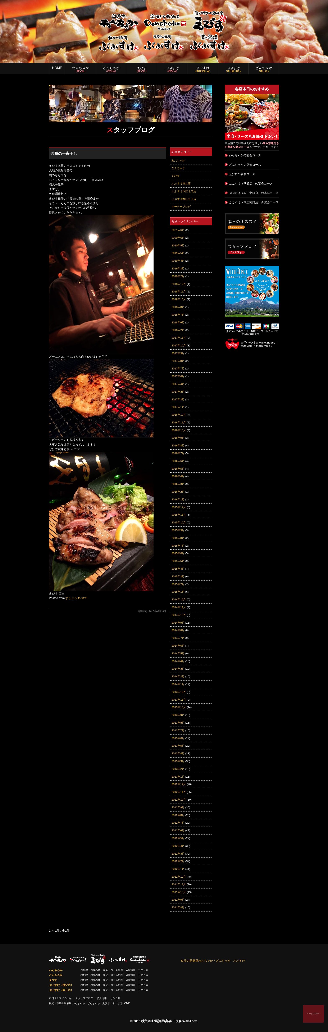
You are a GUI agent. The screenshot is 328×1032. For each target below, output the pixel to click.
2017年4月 (178, 384)
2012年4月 (178, 845)
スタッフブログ (84, 998)
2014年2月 (178, 676)
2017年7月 (178, 368)
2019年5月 (178, 253)
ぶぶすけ (172, 69)
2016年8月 (178, 445)
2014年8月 (178, 630)
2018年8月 (178, 307)
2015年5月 (178, 561)
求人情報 (102, 998)
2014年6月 (178, 645)
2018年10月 (179, 299)
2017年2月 (178, 399)
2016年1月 (178, 499)
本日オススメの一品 (60, 998)
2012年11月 (179, 792)
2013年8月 (178, 722)
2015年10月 (179, 522)
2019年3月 (178, 268)
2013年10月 (179, 707)
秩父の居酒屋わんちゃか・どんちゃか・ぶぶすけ (213, 960)
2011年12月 (179, 876)
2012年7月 (178, 822)
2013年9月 (178, 715)
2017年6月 (178, 376)
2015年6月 (178, 553)
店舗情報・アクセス (137, 970)
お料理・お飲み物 (90, 970)
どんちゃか (111, 69)
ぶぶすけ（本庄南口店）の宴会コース (254, 202)
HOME (57, 68)
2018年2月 (178, 330)
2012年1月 (178, 868)
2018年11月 (179, 291)
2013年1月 (178, 776)
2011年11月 (179, 884)
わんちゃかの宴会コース (245, 155)
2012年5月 (178, 838)
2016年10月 (179, 430)
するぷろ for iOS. (76, 598)
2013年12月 (179, 692)
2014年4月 (178, 661)
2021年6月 (178, 230)
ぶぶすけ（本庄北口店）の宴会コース (254, 193)
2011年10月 (179, 892)
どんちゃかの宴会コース (245, 164)
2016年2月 (178, 491)
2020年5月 (178, 245)
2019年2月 (178, 276)
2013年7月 (178, 730)
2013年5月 (178, 745)
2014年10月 (179, 615)
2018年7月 (178, 314)
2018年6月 (178, 322)
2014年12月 (179, 599)
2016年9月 (178, 437)
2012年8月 (178, 815)
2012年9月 (178, 807)
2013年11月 (179, 699)
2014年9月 (178, 622)
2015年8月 (178, 538)
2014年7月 (178, 638)
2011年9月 (178, 899)
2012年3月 (178, 853)
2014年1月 (178, 684)
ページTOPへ (313, 1013)
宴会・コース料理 (113, 970)
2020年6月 (178, 237)
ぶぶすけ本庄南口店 (184, 199)
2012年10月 (179, 799)
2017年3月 (178, 391)
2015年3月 (178, 576)
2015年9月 (178, 530)
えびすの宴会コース (242, 174)
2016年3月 (178, 484)
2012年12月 (179, 784)
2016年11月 (179, 422)
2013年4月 (178, 753)
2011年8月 (178, 907)
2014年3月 (178, 668)
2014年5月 (178, 653)
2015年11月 (179, 514)
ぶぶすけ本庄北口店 (184, 191)
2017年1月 (178, 407)
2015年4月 (178, 568)
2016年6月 (178, 461)
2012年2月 (178, 861)
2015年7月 (178, 545)
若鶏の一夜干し (64, 153)
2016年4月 (178, 476)
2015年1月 (178, 591)
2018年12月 (179, 284)
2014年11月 (179, 607)
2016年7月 (178, 453)
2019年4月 (178, 260)
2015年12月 (179, 507)
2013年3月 (178, 761)
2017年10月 (179, 345)
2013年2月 (178, 768)
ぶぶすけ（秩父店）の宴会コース (251, 183)
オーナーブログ (181, 206)
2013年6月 (178, 738)
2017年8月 (178, 361)
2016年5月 (178, 468)
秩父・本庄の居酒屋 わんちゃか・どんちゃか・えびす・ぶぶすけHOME (89, 1003)
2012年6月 (178, 830)
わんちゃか (80, 69)
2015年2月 (178, 584)
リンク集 (115, 998)
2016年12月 (179, 414)
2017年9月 (178, 353)
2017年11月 (179, 337)
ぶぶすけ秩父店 (181, 183)
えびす (141, 69)
